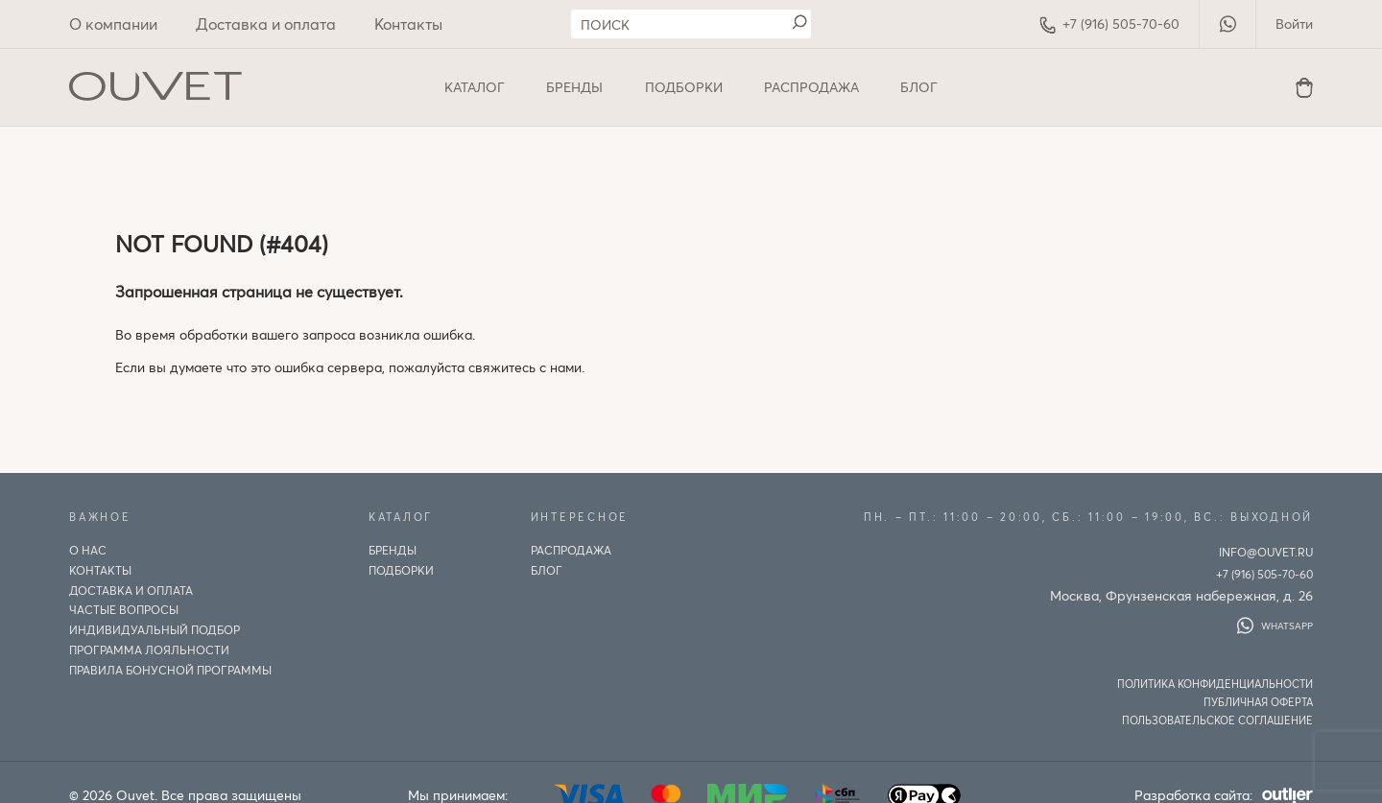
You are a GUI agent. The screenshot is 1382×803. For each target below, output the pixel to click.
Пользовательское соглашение (1217, 720)
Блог (919, 87)
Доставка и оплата (266, 23)
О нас (88, 549)
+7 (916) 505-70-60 (1109, 24)
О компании (113, 23)
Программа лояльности (149, 649)
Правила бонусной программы (170, 669)
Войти (1294, 23)
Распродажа (811, 87)
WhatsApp (1274, 625)
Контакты (408, 23)
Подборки (684, 87)
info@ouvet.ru (1266, 551)
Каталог (474, 87)
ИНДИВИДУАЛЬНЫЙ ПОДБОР (154, 629)
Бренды (574, 87)
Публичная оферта (1258, 702)
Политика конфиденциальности (1215, 683)
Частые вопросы (124, 609)
